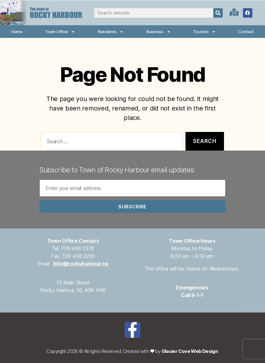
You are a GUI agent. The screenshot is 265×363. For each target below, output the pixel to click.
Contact (246, 31)
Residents (111, 32)
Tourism (204, 32)
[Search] (218, 13)
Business (158, 32)
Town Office (60, 32)
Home (16, 31)
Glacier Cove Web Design (190, 351)
